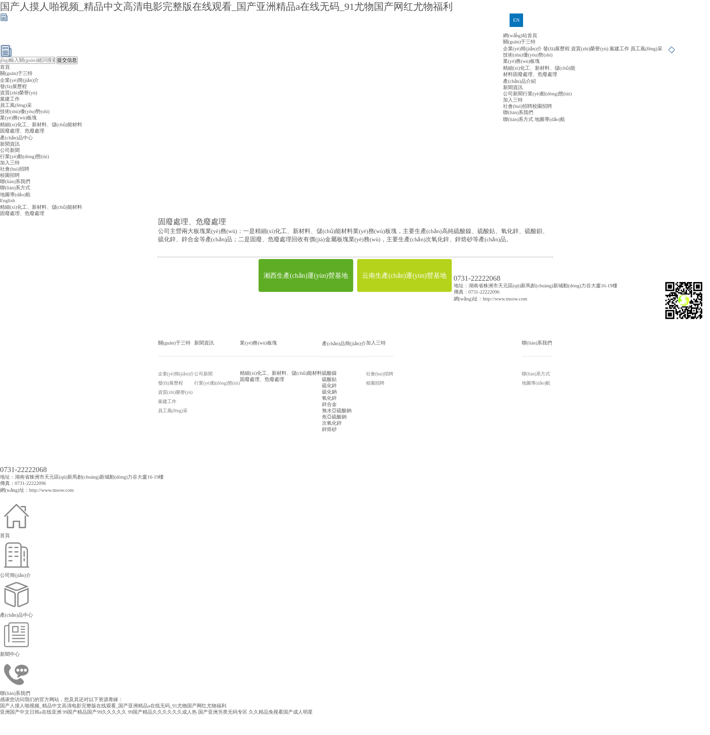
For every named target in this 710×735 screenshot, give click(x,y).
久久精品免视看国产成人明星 (281, 712)
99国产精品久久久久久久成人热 (162, 712)
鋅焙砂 (329, 429)
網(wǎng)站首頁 (520, 35)
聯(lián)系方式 (518, 119)
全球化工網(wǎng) (415, 436)
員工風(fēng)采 (646, 48)
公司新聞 (513, 93)
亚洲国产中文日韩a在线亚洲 (30, 712)
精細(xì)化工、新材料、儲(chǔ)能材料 (41, 207)
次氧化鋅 (332, 423)
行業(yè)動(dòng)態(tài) (547, 93)
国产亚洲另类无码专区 (222, 712)
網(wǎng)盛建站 (469, 436)
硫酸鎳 (329, 373)
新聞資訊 (513, 87)
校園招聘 (542, 106)
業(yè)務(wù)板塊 (18, 117)
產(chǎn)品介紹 (519, 81)
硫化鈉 (329, 391)
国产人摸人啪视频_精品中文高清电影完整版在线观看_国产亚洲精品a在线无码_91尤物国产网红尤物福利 (226, 6)
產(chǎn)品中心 (16, 137)
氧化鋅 (329, 398)
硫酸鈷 (329, 379)
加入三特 (513, 100)
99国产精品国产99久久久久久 (94, 712)
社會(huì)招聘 (517, 106)
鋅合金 (329, 404)
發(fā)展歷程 (556, 48)
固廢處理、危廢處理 (22, 130)
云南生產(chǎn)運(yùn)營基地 (404, 275)
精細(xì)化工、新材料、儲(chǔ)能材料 (41, 124)
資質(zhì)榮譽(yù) (589, 48)
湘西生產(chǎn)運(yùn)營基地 (305, 275)
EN (516, 20)
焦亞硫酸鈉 (334, 416)
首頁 (5, 67)
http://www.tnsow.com (505, 298)
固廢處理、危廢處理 (22, 213)
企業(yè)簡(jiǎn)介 (522, 48)
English (7, 200)
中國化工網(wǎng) (375, 436)
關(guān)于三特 (519, 41)
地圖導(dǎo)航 (550, 119)
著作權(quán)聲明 (508, 436)
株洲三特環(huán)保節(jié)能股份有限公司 (209, 436)
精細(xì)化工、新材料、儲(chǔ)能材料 (281, 373)
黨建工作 (619, 48)
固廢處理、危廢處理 (535, 74)
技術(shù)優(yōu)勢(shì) (528, 55)
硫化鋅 (329, 385)
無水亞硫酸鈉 (337, 410)
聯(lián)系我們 (518, 112)
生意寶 (444, 436)
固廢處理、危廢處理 (262, 379)
